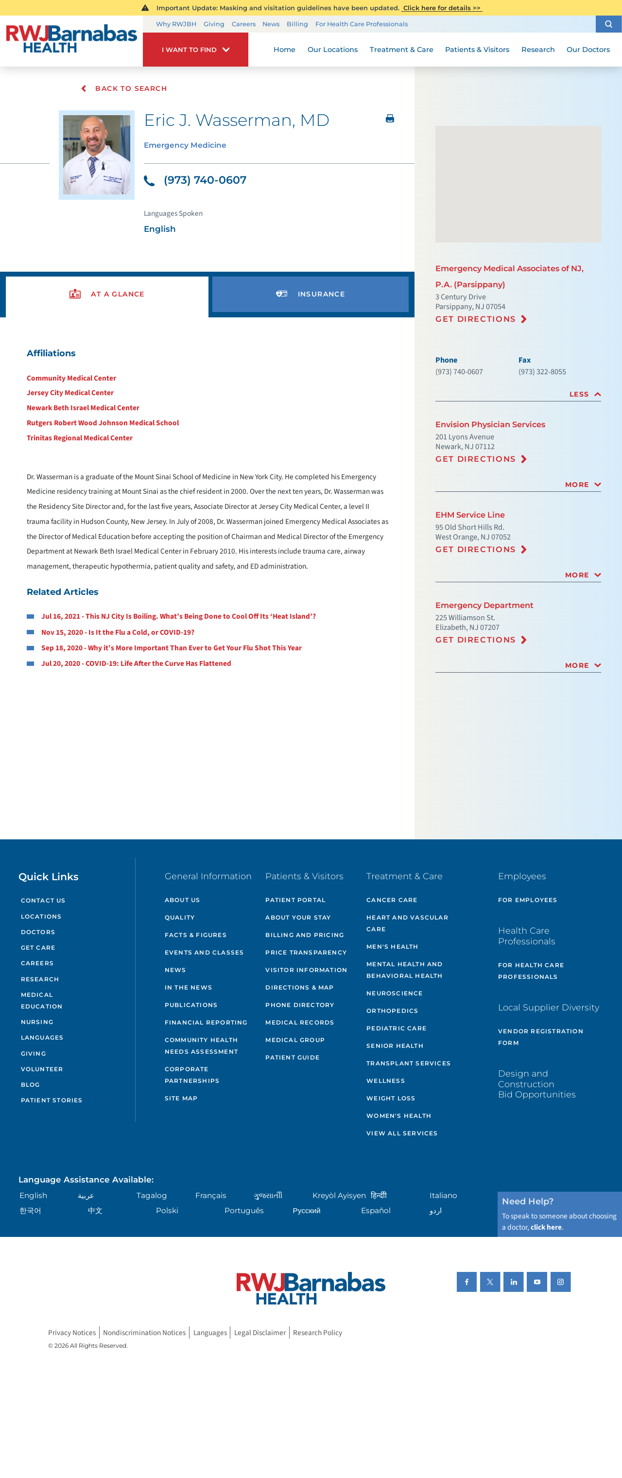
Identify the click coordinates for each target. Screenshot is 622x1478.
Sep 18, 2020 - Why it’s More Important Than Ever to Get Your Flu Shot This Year (171, 648)
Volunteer (42, 1069)
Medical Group (295, 1039)
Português (244, 1210)
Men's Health (392, 946)
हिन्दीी (379, 1195)
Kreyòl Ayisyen (339, 1195)
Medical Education (42, 1000)
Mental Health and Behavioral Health (404, 969)
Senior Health (395, 1045)
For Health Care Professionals (361, 24)
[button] (609, 24)
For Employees (528, 900)
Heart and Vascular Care (407, 923)
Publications (191, 1005)
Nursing (37, 1022)
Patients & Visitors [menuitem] (477, 49)
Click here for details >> (442, 8)
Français (210, 1195)
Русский (307, 1210)
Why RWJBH (176, 24)
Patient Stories (52, 1100)
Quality (180, 917)
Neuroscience (394, 993)
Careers (244, 24)
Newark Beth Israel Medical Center (83, 407)
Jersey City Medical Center (70, 392)
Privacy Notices (72, 1332)
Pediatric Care (396, 1028)
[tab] (518, 394)
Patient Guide (292, 1057)
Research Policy (317, 1332)
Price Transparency (306, 952)
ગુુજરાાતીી (268, 1195)
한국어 (30, 1210)
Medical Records (299, 1022)
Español (376, 1210)
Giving (214, 24)
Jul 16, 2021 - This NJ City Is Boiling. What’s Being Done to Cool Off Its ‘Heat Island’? (178, 616)
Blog (30, 1084)
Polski (167, 1210)
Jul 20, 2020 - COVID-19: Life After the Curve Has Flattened (136, 663)
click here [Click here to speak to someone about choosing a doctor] (546, 1227)
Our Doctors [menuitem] (588, 49)
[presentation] (107, 294)
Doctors (38, 932)
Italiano (443, 1195)
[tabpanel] (207, 508)
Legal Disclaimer (260, 1332)
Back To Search (123, 88)
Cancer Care (391, 900)
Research (40, 979)
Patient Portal (295, 900)
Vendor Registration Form (541, 1036)
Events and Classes (204, 952)
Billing (297, 24)
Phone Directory (299, 1005)
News (270, 24)
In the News (188, 987)
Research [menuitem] (538, 49)
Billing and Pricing (304, 935)
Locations (41, 916)
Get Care (38, 947)
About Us (183, 900)
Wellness (385, 1080)
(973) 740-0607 (195, 180)
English (33, 1195)
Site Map (181, 1098)
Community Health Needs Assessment (201, 1045)
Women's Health (399, 1115)
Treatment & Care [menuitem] (401, 49)
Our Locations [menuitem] (333, 49)
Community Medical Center (71, 378)
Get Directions (475, 319)
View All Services (402, 1133)
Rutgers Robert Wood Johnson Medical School (103, 422)
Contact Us (43, 900)
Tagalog (152, 1195)
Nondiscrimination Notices (144, 1332)
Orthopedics (392, 1010)
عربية (86, 1195)
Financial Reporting (206, 1022)
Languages (42, 1037)
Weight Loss (390, 1098)
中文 (95, 1210)
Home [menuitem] (284, 49)
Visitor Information (306, 970)
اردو (436, 1210)
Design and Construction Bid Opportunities (537, 1083)
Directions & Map (299, 987)
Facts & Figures (196, 935)
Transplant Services (408, 1063)
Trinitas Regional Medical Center (80, 438)
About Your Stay (298, 917)
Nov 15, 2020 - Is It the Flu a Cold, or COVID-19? (117, 632)
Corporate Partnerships (192, 1074)
